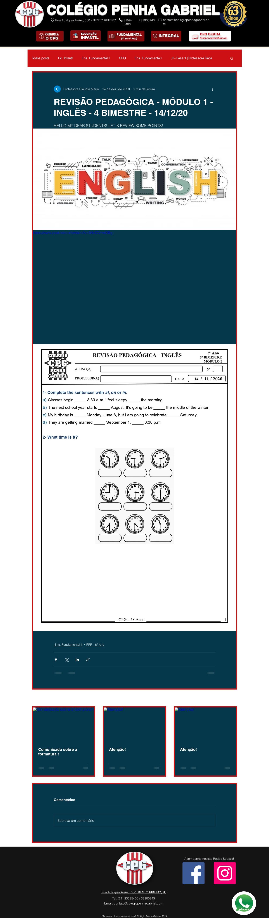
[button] (232, 58)
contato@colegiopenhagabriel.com (138, 903)
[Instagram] (225, 873)
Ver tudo (231, 698)
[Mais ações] (212, 89)
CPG (122, 58)
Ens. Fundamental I (148, 58)
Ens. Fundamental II (96, 58)
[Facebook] (193, 873)
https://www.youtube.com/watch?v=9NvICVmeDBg (73, 232)
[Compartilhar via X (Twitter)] (66, 659)
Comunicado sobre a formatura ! (57, 751)
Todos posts (40, 58)
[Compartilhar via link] (88, 659)
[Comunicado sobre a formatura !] (63, 724)
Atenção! (117, 749)
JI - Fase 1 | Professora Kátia (191, 58)
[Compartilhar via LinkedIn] (77, 659)
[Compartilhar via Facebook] (56, 659)
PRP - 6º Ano (95, 645)
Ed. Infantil (65, 58)
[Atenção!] (134, 724)
